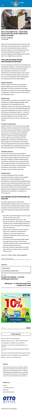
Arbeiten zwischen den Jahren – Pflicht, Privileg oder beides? (14, 340)
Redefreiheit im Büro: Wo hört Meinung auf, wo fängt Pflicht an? (15, 355)
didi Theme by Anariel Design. (9, 408)
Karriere (11, 258)
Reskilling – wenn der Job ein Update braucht (11, 357)
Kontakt (4, 385)
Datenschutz (6, 389)
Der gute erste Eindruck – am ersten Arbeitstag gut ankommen (16, 277)
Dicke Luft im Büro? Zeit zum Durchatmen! (10, 338)
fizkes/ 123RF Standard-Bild (20, 255)
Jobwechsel (7, 258)
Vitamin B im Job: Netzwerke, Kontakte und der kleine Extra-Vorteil (15, 353)
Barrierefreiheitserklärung (8, 392)
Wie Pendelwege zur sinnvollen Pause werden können (13, 343)
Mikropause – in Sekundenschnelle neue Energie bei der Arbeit (16, 283)
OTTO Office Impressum (8, 387)
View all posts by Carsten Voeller (10, 270)
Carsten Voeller (5, 39)
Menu (2, 5)
